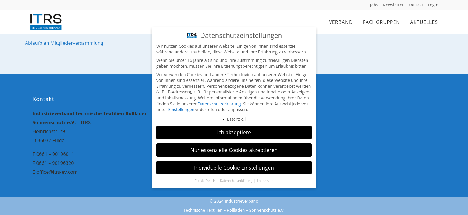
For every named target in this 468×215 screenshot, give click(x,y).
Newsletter (393, 4)
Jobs (374, 4)
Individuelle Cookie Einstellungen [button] (234, 167)
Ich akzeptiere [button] (234, 131)
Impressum (265, 180)
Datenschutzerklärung (219, 103)
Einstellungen (181, 109)
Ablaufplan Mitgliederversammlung (64, 43)
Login (433, 4)
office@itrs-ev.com (57, 172)
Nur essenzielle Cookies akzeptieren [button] (234, 149)
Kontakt (415, 4)
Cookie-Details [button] (205, 180)
